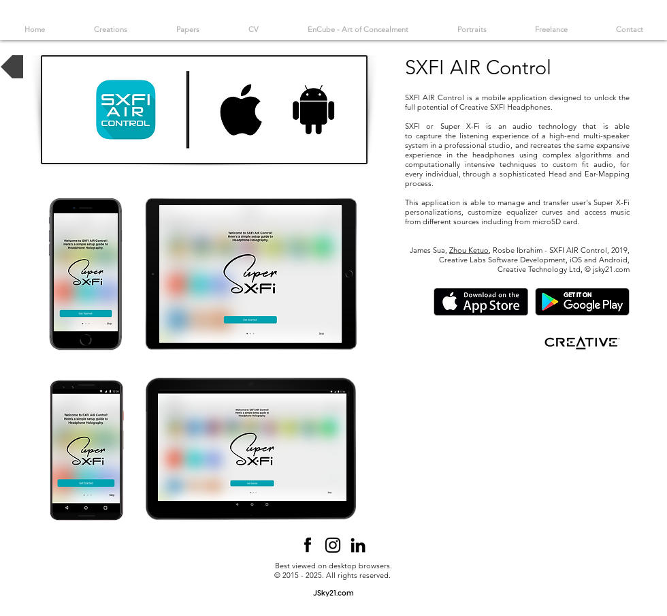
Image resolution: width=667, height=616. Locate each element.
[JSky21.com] (333, 593)
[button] (250, 274)
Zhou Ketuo (469, 250)
